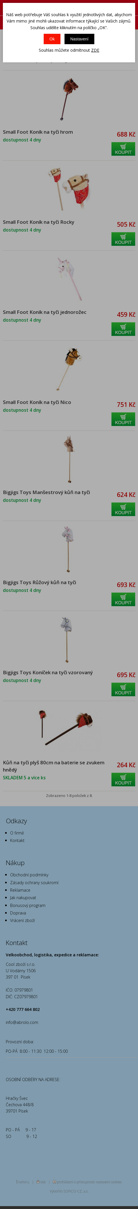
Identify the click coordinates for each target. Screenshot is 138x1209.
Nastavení (79, 39)
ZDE (95, 50)
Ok (52, 39)
